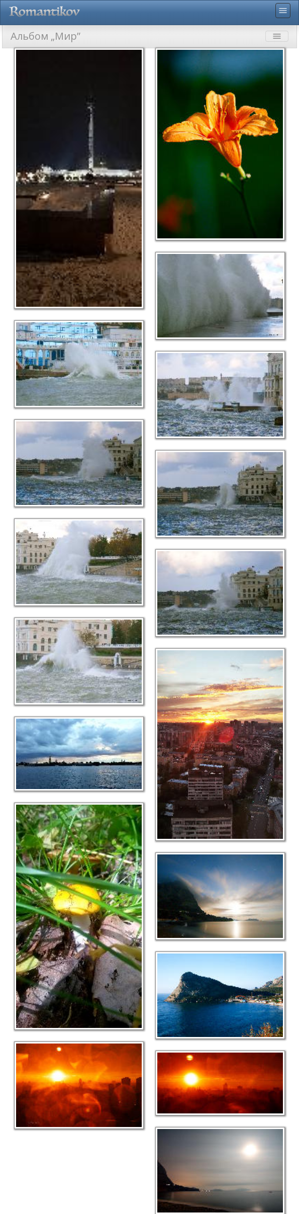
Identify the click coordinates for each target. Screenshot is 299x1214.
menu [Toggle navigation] (283, 11)
